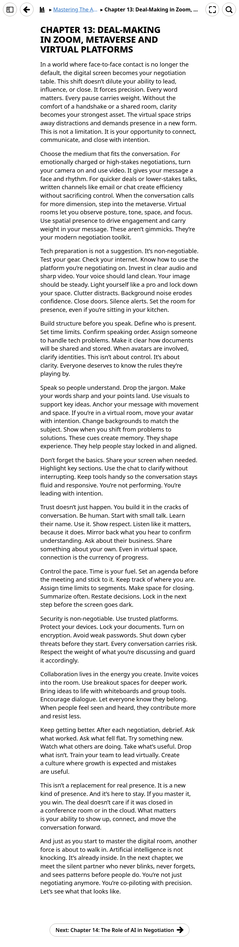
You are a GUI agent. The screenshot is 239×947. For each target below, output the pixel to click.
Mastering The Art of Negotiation (76, 9)
